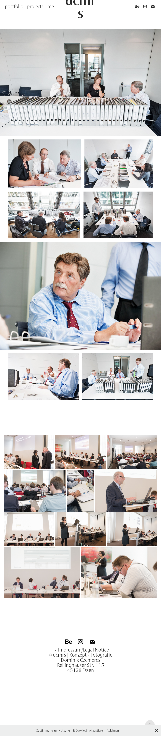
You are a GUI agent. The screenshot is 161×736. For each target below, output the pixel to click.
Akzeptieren (97, 730)
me (50, 6)
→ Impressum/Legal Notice (80, 649)
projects (35, 6)
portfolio (14, 6)
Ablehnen (113, 730)
